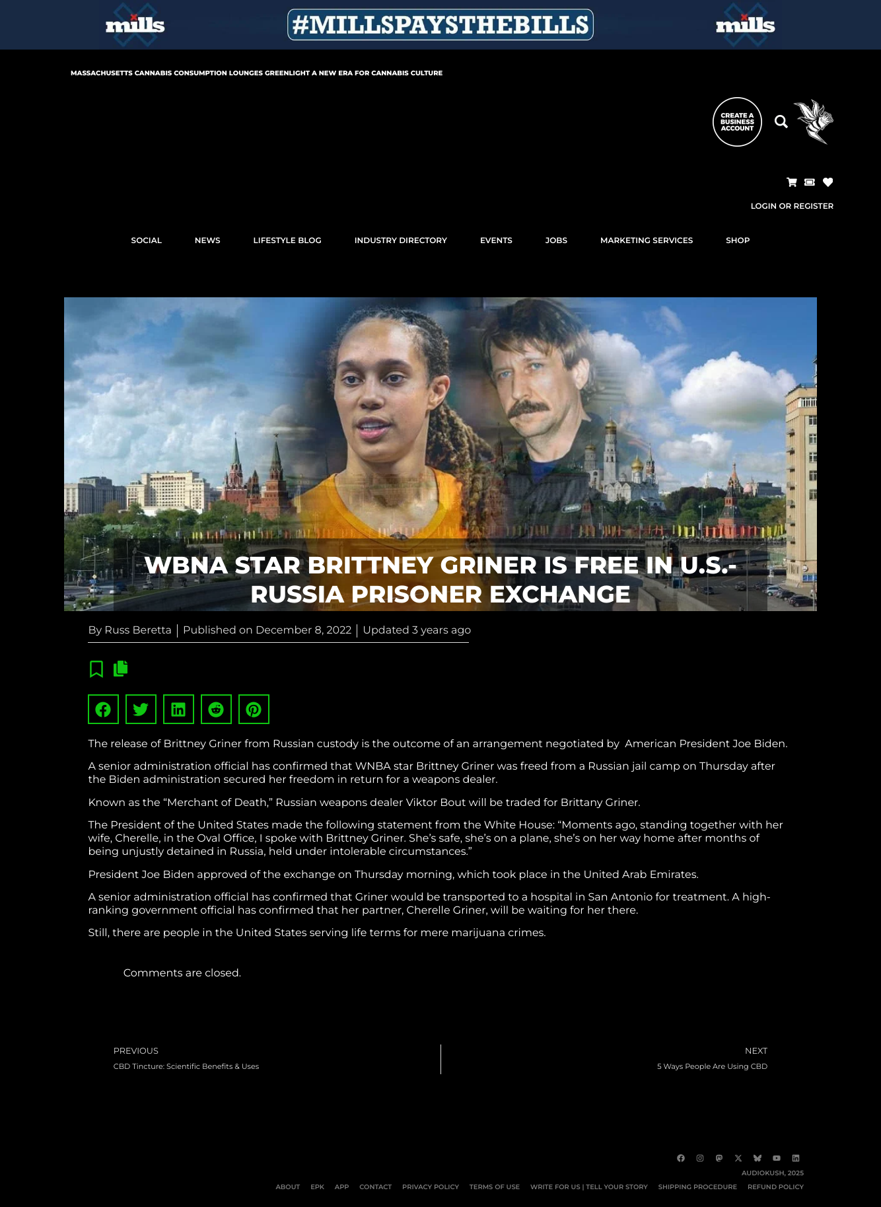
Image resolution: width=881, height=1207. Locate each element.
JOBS (556, 241)
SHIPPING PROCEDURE (696, 1187)
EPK (313, 1187)
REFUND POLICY (775, 1187)
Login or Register (791, 206)
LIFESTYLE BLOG (288, 241)
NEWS (208, 241)
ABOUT (282, 1187)
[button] (790, 182)
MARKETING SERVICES (646, 241)
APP (337, 1187)
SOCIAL (146, 241)
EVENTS (496, 241)
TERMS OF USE (491, 1187)
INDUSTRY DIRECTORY (401, 241)
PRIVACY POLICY (427, 1187)
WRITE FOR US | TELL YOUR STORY (587, 1187)
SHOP (738, 241)
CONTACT (371, 1187)
